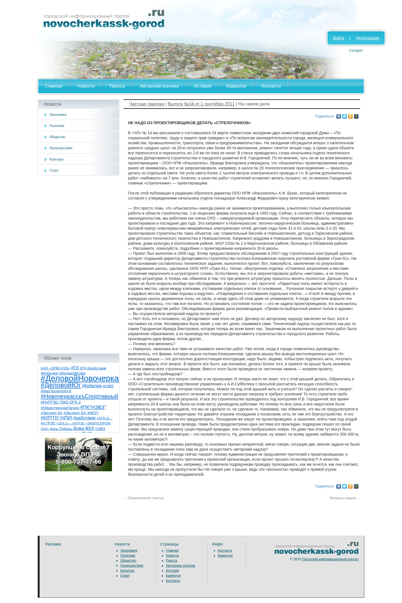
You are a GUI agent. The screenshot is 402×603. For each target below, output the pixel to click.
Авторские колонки (159, 86)
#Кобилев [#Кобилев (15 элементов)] (91, 385)
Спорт (54, 170)
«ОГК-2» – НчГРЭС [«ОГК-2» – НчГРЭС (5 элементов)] (70, 423)
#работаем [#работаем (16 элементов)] (84, 417)
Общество (57, 137)
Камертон (236, 86)
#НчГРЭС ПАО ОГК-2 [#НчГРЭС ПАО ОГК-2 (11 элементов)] (61, 402)
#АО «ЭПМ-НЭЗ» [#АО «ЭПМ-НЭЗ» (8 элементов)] (55, 368)
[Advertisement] (78, 264)
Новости (86, 86)
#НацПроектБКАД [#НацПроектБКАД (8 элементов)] (56, 391)
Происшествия (60, 148)
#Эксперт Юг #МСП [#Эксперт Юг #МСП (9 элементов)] (81, 413)
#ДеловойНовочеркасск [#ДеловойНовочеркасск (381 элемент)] (85, 378)
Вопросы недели (345, 498)
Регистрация (367, 38)
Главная (53, 86)
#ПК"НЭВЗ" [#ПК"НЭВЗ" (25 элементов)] (93, 407)
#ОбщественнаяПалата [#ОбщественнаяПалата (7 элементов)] (60, 408)
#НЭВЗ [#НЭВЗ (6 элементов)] (107, 386)
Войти (338, 38)
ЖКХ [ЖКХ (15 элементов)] (89, 428)
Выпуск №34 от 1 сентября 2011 (201, 104)
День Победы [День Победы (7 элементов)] (61, 429)
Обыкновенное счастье (144, 498)
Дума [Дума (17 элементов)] (78, 428)
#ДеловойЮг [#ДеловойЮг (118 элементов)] (61, 385)
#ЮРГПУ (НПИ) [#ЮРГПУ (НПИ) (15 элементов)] (56, 417)
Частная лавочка (146, 104)
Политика (56, 126)
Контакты (271, 86)
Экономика (57, 115)
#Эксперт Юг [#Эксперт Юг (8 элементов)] (52, 413)
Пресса (117, 86)
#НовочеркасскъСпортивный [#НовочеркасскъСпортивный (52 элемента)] (79, 396)
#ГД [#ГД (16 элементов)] (74, 368)
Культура (56, 159)
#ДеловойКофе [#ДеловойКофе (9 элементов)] (72, 373)
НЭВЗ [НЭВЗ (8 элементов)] (100, 429)
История (202, 86)
